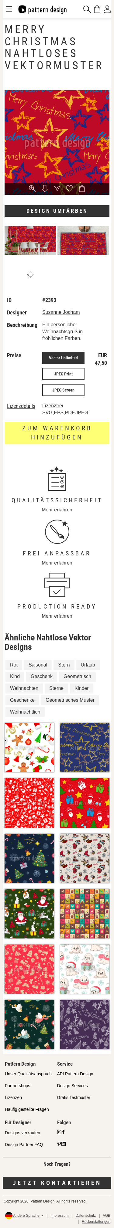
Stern (64, 664)
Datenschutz (86, 1215)
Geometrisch (77, 676)
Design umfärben (57, 211)
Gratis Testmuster (73, 1097)
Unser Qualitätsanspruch (28, 1073)
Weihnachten (24, 688)
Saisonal (38, 664)
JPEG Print (63, 373)
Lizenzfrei (52, 405)
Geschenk (42, 676)
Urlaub (88, 664)
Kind (15, 676)
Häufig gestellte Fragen (27, 1109)
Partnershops (17, 1085)
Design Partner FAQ (24, 1144)
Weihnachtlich (25, 711)
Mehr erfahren (57, 509)
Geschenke (22, 700)
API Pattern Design (75, 1073)
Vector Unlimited (63, 357)
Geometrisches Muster (70, 700)
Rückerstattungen (96, 1222)
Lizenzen (13, 1097)
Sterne (56, 688)
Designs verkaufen (22, 1132)
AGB (106, 1215)
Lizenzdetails (21, 406)
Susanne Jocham (61, 312)
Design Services (72, 1085)
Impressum (59, 1215)
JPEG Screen (63, 390)
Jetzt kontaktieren (57, 1182)
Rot (14, 664)
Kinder (81, 688)
